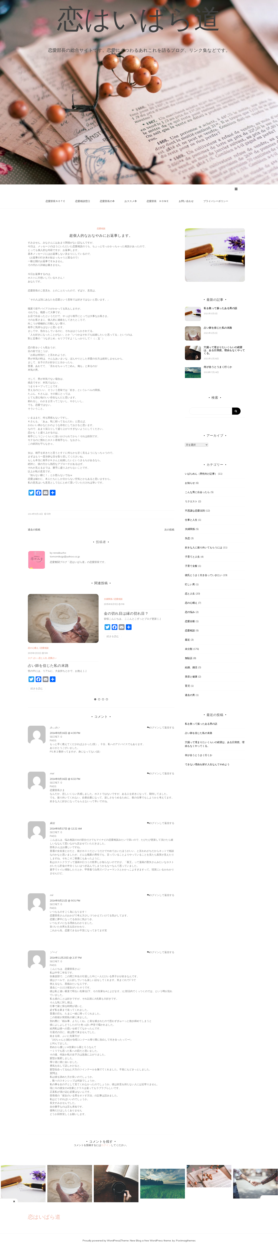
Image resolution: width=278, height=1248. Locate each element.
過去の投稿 (34, 529)
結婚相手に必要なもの (39, 1205)
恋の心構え (33, 648)
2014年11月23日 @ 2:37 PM (66, 957)
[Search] (215, 411)
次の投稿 (169, 529)
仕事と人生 (191, 519)
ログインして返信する (161, 727)
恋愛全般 (190, 621)
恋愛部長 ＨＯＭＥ (158, 201)
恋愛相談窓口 (82, 201)
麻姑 (52, 823)
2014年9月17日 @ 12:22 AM (66, 828)
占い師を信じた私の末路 (48, 665)
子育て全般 (191, 566)
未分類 (188, 649)
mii (51, 895)
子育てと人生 (192, 556)
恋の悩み (190, 612)
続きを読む (36, 688)
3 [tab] (103, 699)
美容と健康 (191, 676)
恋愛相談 (101, 228)
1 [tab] (95, 699)
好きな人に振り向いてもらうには (203, 547)
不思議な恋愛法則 (195, 510)
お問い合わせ (186, 201)
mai (52, 773)
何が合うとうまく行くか (218, 367)
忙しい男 (190, 584)
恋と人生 (44, 658)
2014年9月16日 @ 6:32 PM (65, 779)
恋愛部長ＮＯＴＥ (55, 201)
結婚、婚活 (191, 667)
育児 (187, 685)
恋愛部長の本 (107, 201)
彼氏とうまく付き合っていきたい (203, 575)
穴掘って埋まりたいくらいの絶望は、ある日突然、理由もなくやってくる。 (224, 350)
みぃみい (55, 727)
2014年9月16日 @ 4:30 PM (65, 733)
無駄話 (188, 658)
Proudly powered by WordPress (101, 1240)
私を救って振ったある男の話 (220, 308)
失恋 (187, 538)
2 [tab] (99, 699)
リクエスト (191, 501)
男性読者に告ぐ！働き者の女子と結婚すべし (254, 1203)
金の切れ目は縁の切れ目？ (126, 613)
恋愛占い (53, 658)
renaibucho (59, 553)
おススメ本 (130, 201)
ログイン (106, 1145)
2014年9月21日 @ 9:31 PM (65, 900)
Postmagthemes (186, 1240)
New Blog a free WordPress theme (150, 1240)
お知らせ (190, 483)
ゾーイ (53, 952)
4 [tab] (107, 699)
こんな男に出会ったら (197, 492)
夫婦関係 (108, 599)
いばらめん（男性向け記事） (201, 473)
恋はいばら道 (139, 19)
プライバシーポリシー (215, 201)
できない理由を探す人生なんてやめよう (207, 764)
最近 (187, 639)
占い (36, 658)
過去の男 (190, 695)
